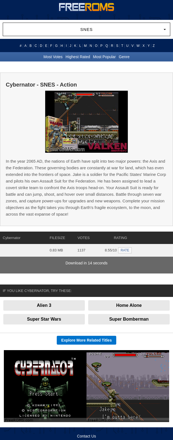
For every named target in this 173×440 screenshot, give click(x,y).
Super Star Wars (44, 319)
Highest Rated (78, 57)
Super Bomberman (128, 319)
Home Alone (129, 305)
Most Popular (104, 57)
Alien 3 (44, 305)
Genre (124, 57)
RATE (125, 250)
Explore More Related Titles (86, 340)
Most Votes (53, 57)
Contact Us (86, 436)
